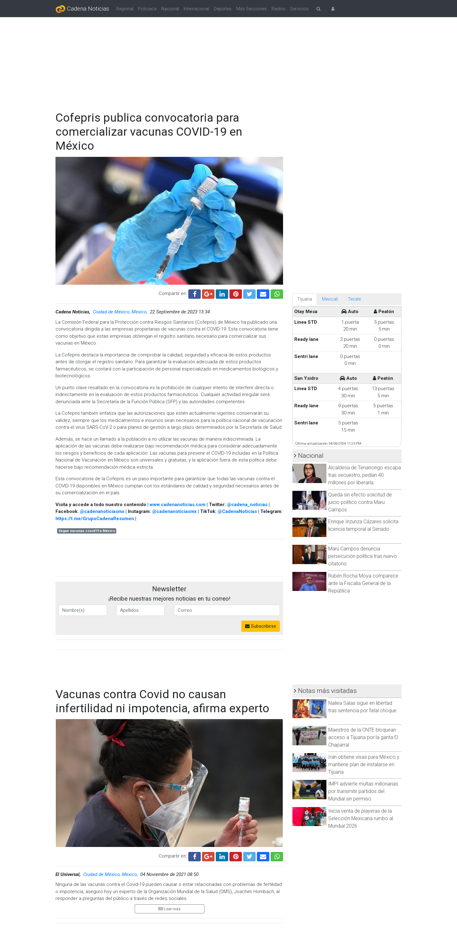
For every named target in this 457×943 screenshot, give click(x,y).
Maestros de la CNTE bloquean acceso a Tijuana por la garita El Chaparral (363, 737)
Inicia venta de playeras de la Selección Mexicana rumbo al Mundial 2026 (360, 818)
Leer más (169, 909)
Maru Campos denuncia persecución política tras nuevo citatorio (362, 556)
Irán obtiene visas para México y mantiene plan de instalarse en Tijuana (363, 764)
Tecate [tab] (354, 299)
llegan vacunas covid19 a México (87, 531)
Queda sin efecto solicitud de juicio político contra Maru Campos (360, 502)
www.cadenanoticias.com (177, 504)
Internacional (196, 8)
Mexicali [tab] (330, 299)
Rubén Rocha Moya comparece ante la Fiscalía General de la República (363, 583)
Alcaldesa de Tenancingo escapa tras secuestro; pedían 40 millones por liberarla (364, 475)
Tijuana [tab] (304, 299)
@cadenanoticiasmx (102, 511)
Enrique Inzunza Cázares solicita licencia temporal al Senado (363, 525)
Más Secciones (251, 8)
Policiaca (147, 8)
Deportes (223, 8)
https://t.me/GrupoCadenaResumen (94, 518)
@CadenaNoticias (237, 511)
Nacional (170, 8)
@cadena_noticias (247, 504)
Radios (279, 8)
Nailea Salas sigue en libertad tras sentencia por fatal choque (362, 706)
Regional (124, 8)
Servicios (299, 8)
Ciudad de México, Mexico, (121, 312)
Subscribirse (260, 626)
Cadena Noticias (82, 9)
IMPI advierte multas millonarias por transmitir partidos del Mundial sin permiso (363, 791)
